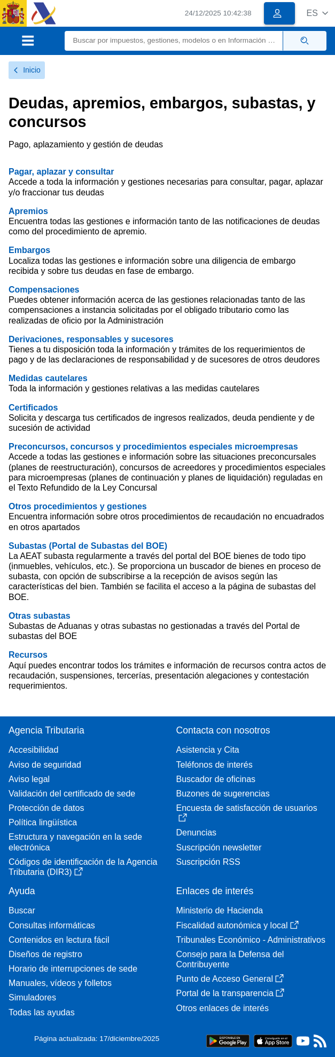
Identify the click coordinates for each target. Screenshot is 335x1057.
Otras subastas (40, 615)
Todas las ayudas (42, 1012)
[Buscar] (174, 41)
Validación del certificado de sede (72, 793)
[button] (317, 13)
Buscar (22, 910)
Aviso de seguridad (45, 764)
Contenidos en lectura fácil (59, 939)
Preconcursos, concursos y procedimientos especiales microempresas (153, 446)
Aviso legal (29, 779)
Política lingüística (43, 822)
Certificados (33, 407)
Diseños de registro (45, 954)
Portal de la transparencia (230, 993)
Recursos (28, 654)
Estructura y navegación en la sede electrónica (75, 841)
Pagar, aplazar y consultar (61, 171)
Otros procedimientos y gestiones (78, 506)
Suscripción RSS (208, 861)
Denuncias (196, 832)
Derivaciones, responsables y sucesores (91, 339)
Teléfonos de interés (214, 764)
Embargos (29, 250)
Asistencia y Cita (207, 749)
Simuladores (32, 997)
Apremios (28, 211)
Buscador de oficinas (216, 779)
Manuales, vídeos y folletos (60, 983)
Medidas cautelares (48, 378)
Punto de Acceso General (230, 978)
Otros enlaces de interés (222, 1008)
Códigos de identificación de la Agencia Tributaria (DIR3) (83, 867)
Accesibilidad (33, 749)
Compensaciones (44, 289)
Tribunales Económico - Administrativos (251, 939)
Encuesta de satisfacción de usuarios (246, 812)
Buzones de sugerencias (223, 793)
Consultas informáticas (52, 925)
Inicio (27, 70)
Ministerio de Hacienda (219, 910)
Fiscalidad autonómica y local (237, 925)
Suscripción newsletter (219, 847)
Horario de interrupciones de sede (73, 968)
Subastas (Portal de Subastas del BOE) (88, 545)
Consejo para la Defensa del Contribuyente (230, 959)
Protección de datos (46, 808)
